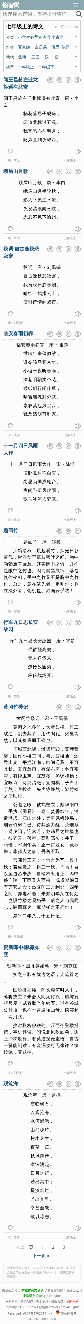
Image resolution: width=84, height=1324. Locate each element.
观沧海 (10, 1083)
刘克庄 (18, 1073)
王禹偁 (18, 936)
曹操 (17, 1237)
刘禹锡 (18, 323)
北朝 (22, 56)
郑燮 (17, 611)
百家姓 (24, 46)
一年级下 (46, 66)
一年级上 (26, 66)
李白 (17, 160)
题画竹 (10, 530)
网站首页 (11, 1301)
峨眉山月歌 (15, 170)
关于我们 (27, 1301)
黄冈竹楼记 (15, 706)
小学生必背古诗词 (34, 36)
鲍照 (66, 46)
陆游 (17, 435)
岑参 (17, 696)
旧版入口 (57, 1301)
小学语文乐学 (32, 1296)
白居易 (41, 46)
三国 (35, 56)
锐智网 (11, 5)
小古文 (58, 36)
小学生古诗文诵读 (30, 1290)
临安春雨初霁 (18, 333)
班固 (56, 46)
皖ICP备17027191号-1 (38, 1313)
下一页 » (40, 1256)
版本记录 (42, 1301)
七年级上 (70, 160)
